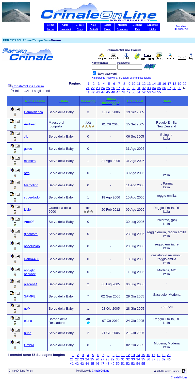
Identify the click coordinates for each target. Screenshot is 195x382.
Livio (27, 209)
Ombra (29, 345)
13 (149, 84)
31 (138, 88)
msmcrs (30, 161)
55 (159, 92)
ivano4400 (31, 259)
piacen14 (30, 284)
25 (108, 88)
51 (138, 92)
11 (138, 84)
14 (154, 84)
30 (133, 88)
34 (154, 88)
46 (113, 92)
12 (143, 84)
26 (113, 88)
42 (92, 92)
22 (92, 88)
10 (133, 84)
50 (133, 92)
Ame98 (29, 222)
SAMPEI (30, 296)
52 (143, 92)
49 (128, 92)
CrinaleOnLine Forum (28, 86)
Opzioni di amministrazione (136, 77)
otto (26, 173)
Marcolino (31, 185)
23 (98, 88)
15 (159, 84)
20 (184, 84)
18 (174, 84)
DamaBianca (33, 112)
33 (149, 88)
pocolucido (32, 246)
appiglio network (30, 272)
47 (118, 92)
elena (28, 321)
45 (108, 92)
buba (27, 333)
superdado (31, 197)
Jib (26, 136)
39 (179, 88)
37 (169, 88)
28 (123, 88)
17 (169, 84)
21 (87, 88)
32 (143, 88)
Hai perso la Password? (105, 77)
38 (174, 88)
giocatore (30, 234)
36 (164, 88)
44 (103, 92)
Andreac (30, 124)
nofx (27, 308)
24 (103, 88)
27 (118, 88)
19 (179, 84)
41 (87, 92)
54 (154, 92)
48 (123, 92)
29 (128, 88)
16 (164, 84)
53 (149, 92)
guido (28, 149)
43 (98, 92)
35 (159, 88)
